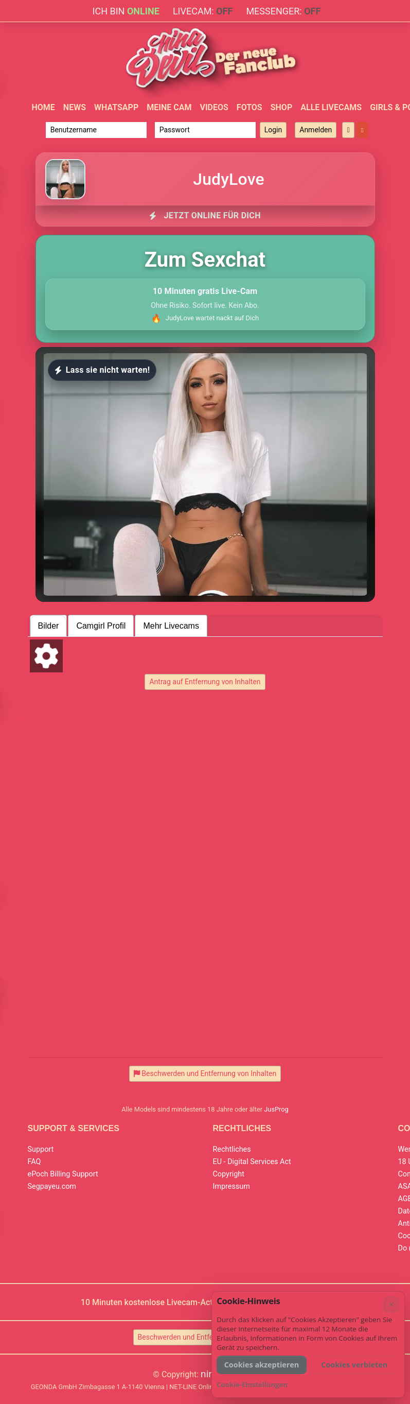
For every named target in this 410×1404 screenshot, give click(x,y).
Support (41, 1149)
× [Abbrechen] (391, 1304)
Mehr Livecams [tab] (171, 625)
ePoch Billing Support (63, 1174)
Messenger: (283, 11)
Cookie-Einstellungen (252, 1384)
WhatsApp (116, 107)
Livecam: (203, 11)
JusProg (276, 1109)
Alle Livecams (331, 107)
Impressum (231, 1186)
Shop (282, 107)
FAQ (34, 1161)
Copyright (228, 1174)
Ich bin (126, 11)
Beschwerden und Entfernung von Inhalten (205, 1337)
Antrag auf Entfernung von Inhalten (204, 682)
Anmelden (315, 130)
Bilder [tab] (48, 625)
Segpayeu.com (52, 1186)
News (74, 107)
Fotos (249, 107)
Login (273, 130)
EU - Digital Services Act (252, 1161)
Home (43, 107)
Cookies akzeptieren (261, 1365)
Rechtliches (232, 1149)
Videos (214, 107)
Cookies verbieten (354, 1365)
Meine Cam (169, 107)
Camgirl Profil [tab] (101, 625)
